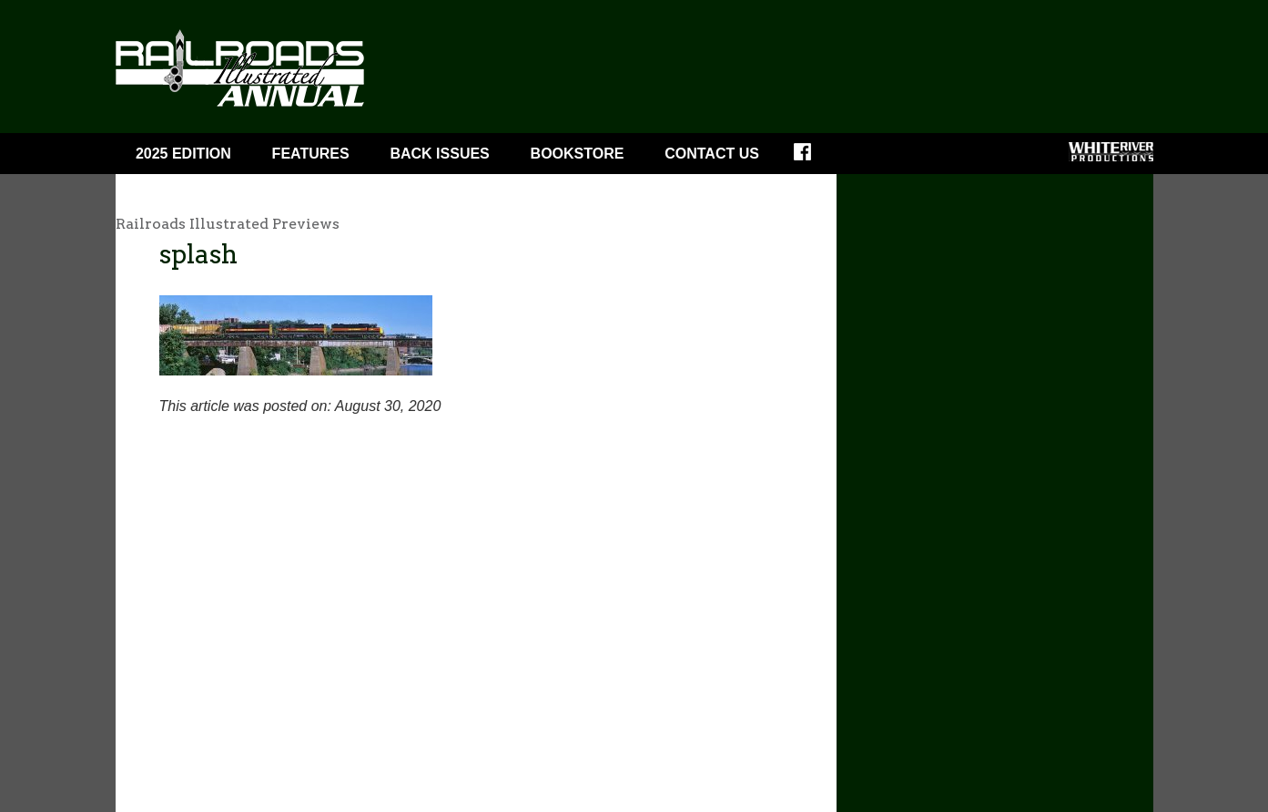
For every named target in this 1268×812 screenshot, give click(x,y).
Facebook (814, 157)
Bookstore (577, 153)
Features (311, 153)
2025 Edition (183, 153)
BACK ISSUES (439, 153)
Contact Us (711, 153)
